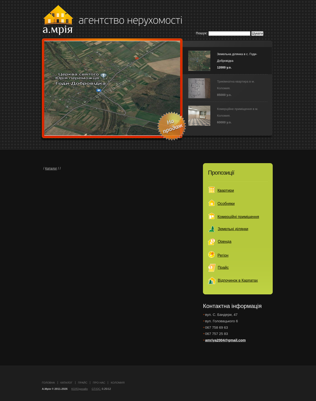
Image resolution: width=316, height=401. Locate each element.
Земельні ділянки (233, 229)
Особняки (226, 204)
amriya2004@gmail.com (225, 340)
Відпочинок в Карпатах (238, 280)
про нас (99, 382)
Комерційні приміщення (238, 217)
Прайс (223, 268)
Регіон (222, 255)
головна (48, 382)
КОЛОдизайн (79, 388)
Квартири (225, 190)
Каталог (51, 168)
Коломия (117, 382)
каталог (66, 382)
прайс (82, 382)
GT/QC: (96, 388)
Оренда (224, 242)
